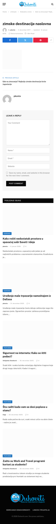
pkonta (12, 30)
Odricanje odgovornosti (18, 510)
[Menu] (4, 4)
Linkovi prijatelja (41, 510)
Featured (7, 348)
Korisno (7, 233)
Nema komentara (16, 33)
